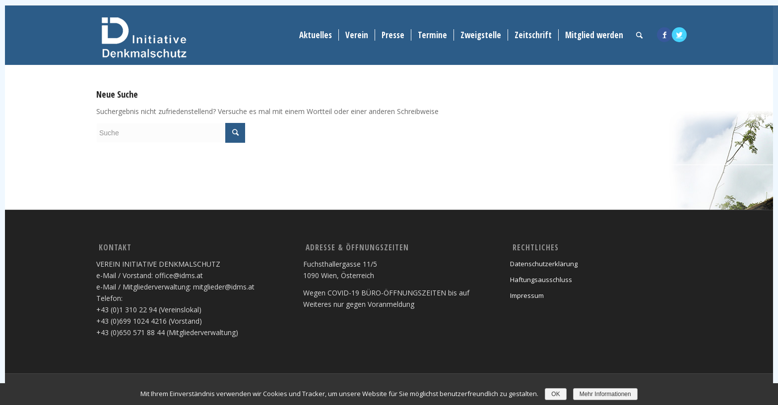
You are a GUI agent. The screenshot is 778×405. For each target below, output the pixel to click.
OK (555, 394)
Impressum (527, 295)
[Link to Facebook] (664, 34)
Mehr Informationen (605, 394)
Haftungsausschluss (541, 279)
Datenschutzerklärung (544, 263)
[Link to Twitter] (679, 34)
